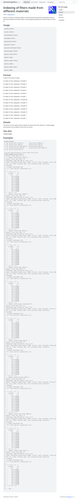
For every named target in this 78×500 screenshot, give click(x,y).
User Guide (34, 2)
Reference (27, 2)
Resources (42, 2)
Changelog (50, 2)
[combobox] (65, 2)
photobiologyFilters (10, 2)
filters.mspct (8, 134)
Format (61, 12)
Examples (61, 20)
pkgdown (69, 496)
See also (61, 17)
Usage (60, 10)
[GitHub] (74, 2)
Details (61, 15)
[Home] (22, 2)
